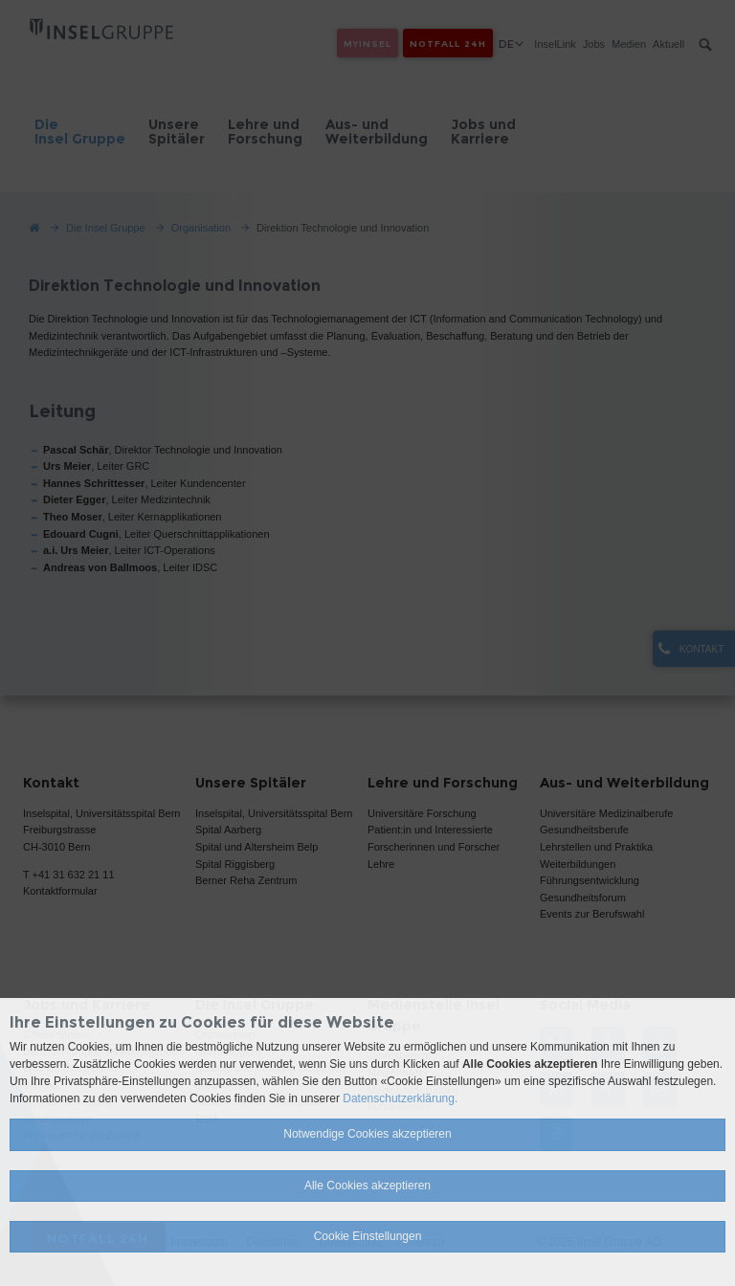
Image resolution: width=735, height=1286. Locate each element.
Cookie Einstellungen (368, 1236)
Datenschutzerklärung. (400, 1098)
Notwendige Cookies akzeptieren (367, 1134)
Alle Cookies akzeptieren (367, 1185)
